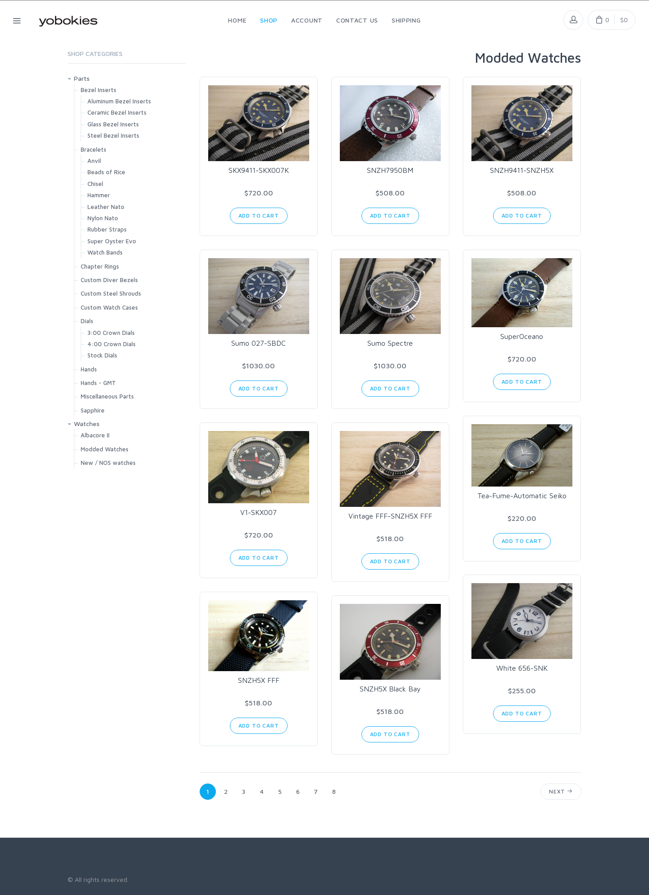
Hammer (98, 195)
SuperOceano (521, 336)
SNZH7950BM (390, 170)
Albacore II (95, 435)
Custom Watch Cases (109, 307)
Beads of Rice (106, 172)
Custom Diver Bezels (109, 279)
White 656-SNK (522, 668)
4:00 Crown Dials (111, 344)
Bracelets (93, 149)
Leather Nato (105, 206)
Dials (87, 321)
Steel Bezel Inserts (113, 135)
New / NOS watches (108, 462)
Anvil (94, 160)
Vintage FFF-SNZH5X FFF (390, 516)
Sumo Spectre (390, 343)
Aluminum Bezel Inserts (119, 101)
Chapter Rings (100, 266)
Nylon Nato (102, 218)
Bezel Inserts (98, 89)
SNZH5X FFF (258, 680)
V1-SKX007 (258, 512)
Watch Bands (105, 252)
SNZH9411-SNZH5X (521, 170)
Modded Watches (104, 449)
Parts (82, 78)
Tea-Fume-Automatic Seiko (522, 496)
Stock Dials (102, 355)
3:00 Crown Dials (111, 332)
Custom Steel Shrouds (111, 293)
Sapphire (93, 410)
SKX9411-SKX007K (259, 170)
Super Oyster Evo (111, 241)
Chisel (95, 183)
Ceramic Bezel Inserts (116, 112)
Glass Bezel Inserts (113, 124)
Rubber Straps (107, 229)
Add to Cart (258, 215)
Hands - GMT (98, 382)
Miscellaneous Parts (107, 396)
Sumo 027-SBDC (258, 343)
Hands (89, 369)
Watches (87, 423)
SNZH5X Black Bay (390, 689)
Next (561, 791)
